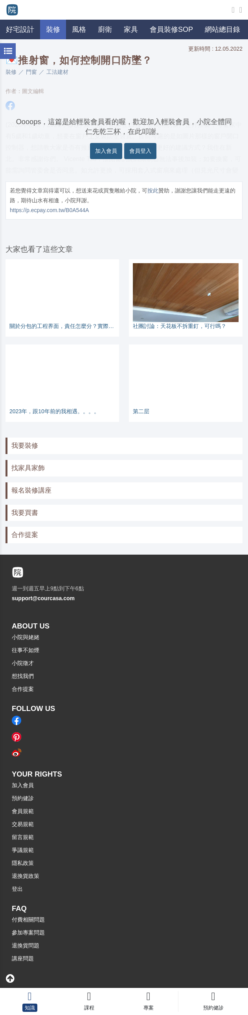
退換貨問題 (25, 945)
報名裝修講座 (31, 490)
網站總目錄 (222, 29)
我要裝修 (24, 445)
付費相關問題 (28, 919)
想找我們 (23, 676)
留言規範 (23, 837)
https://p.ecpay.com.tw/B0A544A (49, 210)
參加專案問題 (28, 932)
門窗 (31, 72)
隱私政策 (23, 863)
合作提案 (24, 535)
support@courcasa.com (43, 598)
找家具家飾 (28, 468)
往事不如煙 (25, 650)
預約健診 (23, 798)
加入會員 (106, 151)
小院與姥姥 (25, 637)
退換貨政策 (25, 876)
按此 (152, 190)
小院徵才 (23, 663)
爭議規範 (23, 850)
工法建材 (57, 72)
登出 (17, 889)
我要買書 (24, 513)
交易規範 (23, 824)
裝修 (11, 72)
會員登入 (140, 151)
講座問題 (23, 958)
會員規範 (23, 811)
